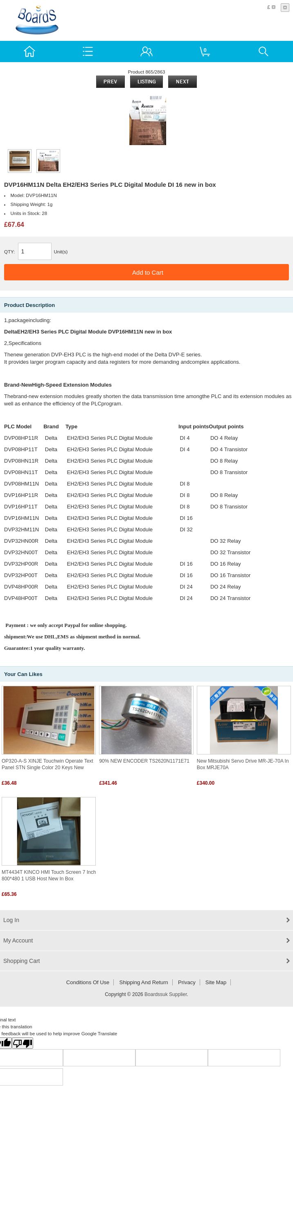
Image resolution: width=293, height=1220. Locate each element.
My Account (18, 940)
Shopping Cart (21, 961)
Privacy (187, 982)
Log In (11, 920)
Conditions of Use (88, 982)
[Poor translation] (22, 1043)
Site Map (215, 982)
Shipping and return (143, 982)
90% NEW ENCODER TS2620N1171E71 (144, 761)
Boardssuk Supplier (165, 994)
